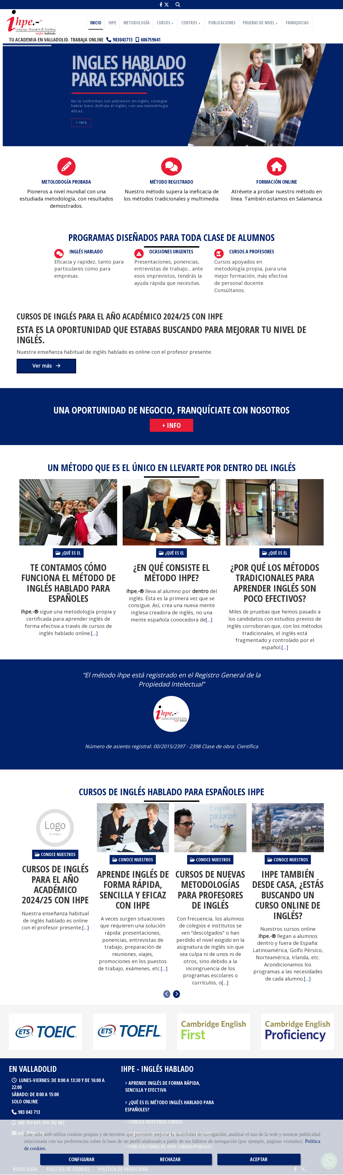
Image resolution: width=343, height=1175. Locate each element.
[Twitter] (166, 4)
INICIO (95, 22)
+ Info (81, 122)
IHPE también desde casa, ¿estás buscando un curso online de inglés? (288, 895)
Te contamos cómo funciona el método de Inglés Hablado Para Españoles (68, 583)
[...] (94, 633)
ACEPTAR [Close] (258, 1159)
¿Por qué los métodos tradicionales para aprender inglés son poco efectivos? (274, 583)
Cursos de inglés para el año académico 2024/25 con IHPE (120, 316)
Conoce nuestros (55, 854)
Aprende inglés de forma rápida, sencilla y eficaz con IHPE (133, 890)
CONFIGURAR (81, 1159)
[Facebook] (161, 4)
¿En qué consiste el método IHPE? (171, 572)
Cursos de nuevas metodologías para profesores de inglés (210, 890)
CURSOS (165, 22)
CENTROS (191, 22)
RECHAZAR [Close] (170, 1159)
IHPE (112, 22)
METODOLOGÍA (136, 22)
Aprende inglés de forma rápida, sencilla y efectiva (162, 1086)
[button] (171, 425)
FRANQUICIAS (297, 22)
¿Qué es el (68, 553)
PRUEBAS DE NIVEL (260, 22)
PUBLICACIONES (222, 22)
